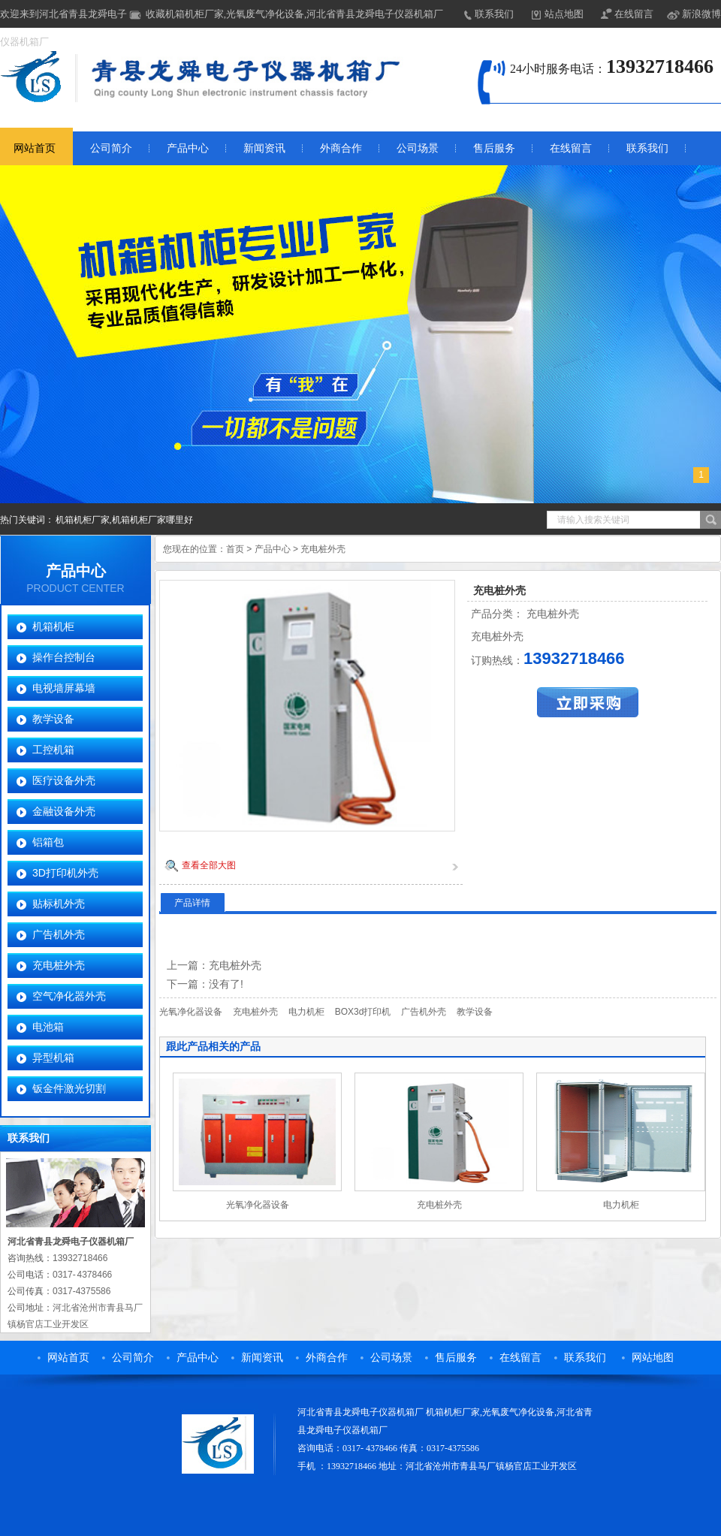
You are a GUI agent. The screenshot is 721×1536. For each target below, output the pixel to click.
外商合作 (341, 148)
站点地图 (564, 14)
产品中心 (188, 148)
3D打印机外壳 (65, 873)
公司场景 (418, 148)
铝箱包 (48, 842)
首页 (235, 549)
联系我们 (494, 14)
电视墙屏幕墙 (63, 688)
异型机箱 (53, 1058)
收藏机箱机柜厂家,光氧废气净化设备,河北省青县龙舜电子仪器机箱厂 (295, 14)
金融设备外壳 (63, 811)
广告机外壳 (58, 934)
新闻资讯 (264, 148)
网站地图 (653, 1357)
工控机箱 (53, 750)
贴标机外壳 (58, 904)
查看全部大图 (209, 865)
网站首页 (68, 1357)
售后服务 (494, 148)
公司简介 (111, 148)
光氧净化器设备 (190, 1011)
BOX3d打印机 (363, 1011)
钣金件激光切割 (69, 1088)
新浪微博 (701, 14)
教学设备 (53, 719)
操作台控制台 (63, 657)
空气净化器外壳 (69, 996)
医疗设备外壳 (63, 780)
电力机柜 (306, 1011)
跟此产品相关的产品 (213, 1046)
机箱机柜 (53, 626)
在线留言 (633, 14)
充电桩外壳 (58, 965)
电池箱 (48, 1027)
